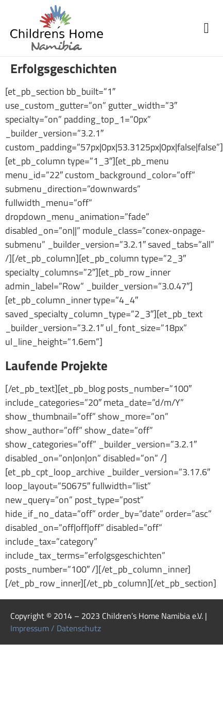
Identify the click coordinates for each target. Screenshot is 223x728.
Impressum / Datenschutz (55, 628)
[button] (206, 28)
